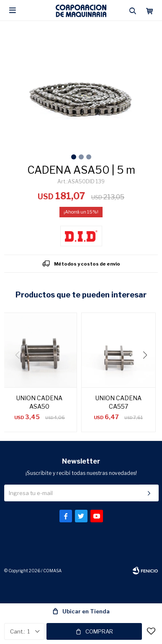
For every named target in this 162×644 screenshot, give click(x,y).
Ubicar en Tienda (86, 611)
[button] (148, 372)
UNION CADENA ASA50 (39, 402)
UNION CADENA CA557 (118, 402)
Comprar (99, 631)
